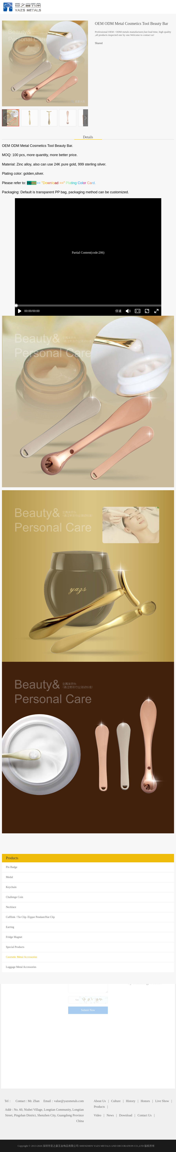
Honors (145, 1101)
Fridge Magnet (14, 937)
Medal (9, 877)
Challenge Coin (14, 897)
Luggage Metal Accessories (21, 967)
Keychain (11, 887)
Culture (116, 1101)
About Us (100, 1101)
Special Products (15, 947)
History (130, 1101)
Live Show (162, 1101)
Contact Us (145, 1115)
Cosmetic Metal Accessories (21, 957)
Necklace (11, 907)
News (110, 1115)
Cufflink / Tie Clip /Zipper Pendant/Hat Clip (30, 917)
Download (125, 1115)
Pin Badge (11, 867)
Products (99, 1106)
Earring (10, 927)
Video (97, 1115)
